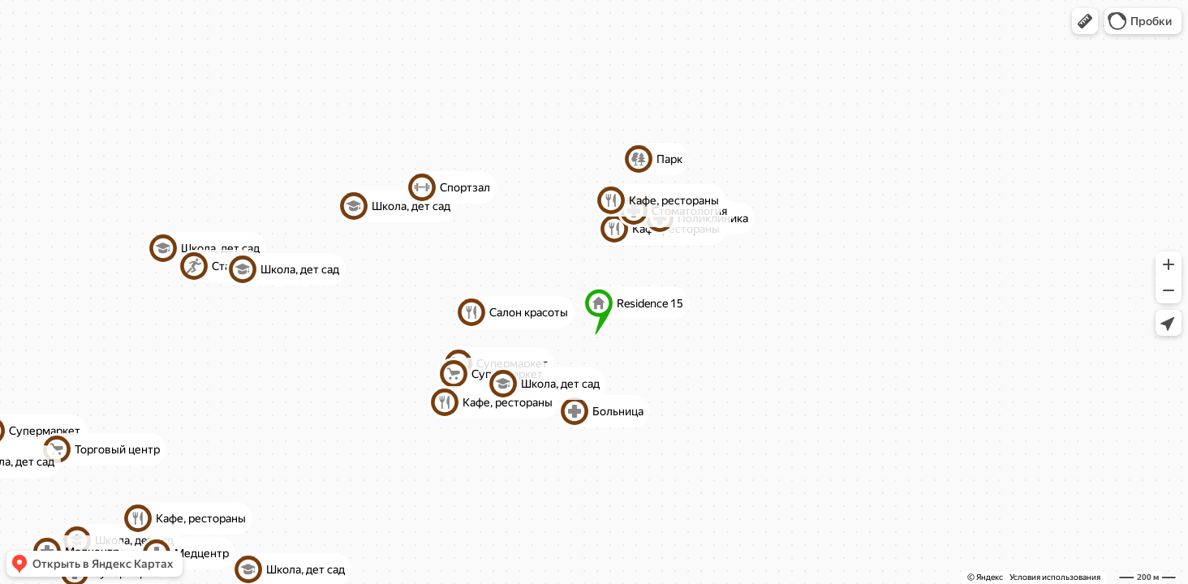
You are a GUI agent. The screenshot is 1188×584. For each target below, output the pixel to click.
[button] (1085, 21)
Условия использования (1054, 577)
